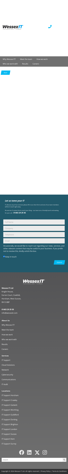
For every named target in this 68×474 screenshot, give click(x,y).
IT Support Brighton (10, 424)
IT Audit (5, 384)
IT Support (6, 360)
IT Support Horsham (10, 395)
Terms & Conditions (59, 471)
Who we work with (10, 64)
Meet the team (26, 59)
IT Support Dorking (9, 419)
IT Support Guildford (10, 414)
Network (5, 370)
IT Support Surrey (9, 444)
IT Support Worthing (10, 410)
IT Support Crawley (9, 400)
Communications (9, 379)
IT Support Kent (8, 439)
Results (25, 64)
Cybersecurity (7, 374)
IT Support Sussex (9, 434)
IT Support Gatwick (9, 405)
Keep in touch (11, 256)
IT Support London (9, 429)
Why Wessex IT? (9, 59)
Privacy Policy (45, 471)
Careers (36, 64)
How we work (42, 59)
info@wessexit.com (9, 313)
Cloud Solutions (8, 365)
